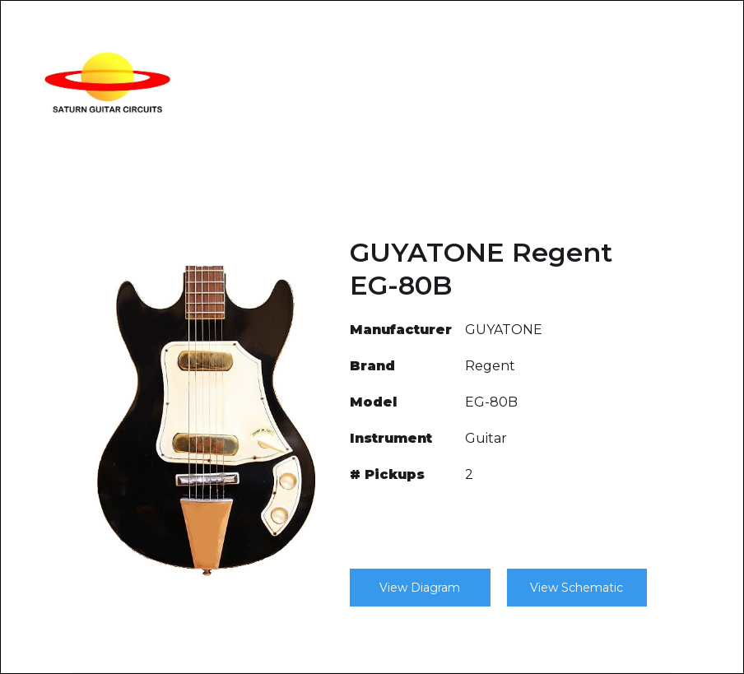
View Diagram (419, 587)
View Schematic (576, 587)
